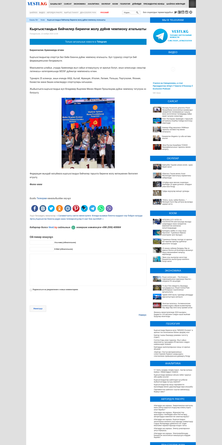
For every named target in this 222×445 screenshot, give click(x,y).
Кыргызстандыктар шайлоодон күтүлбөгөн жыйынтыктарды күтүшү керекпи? (170, 354)
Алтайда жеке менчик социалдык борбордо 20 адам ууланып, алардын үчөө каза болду (177, 184)
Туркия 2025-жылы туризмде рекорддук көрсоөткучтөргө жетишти (169, 274)
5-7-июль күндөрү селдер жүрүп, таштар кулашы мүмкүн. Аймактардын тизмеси (173, 344)
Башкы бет (56, 4)
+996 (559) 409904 (111, 227)
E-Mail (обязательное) (63, 249)
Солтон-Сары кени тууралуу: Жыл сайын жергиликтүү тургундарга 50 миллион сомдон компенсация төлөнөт (172, 315)
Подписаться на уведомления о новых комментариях (55, 290)
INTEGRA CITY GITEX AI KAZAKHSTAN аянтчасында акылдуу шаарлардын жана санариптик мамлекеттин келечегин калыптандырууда (170, 223)
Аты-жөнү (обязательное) (65, 242)
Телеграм (42, 198)
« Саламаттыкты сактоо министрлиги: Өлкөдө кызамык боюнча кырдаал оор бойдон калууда (99, 216)
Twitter (175, 12)
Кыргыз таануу (71, 13)
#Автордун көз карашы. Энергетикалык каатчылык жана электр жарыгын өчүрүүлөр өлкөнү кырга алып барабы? (174, 380)
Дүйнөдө (136, 4)
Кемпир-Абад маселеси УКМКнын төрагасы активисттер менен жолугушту (175, 130)
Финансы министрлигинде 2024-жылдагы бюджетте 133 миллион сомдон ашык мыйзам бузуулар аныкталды (172, 287)
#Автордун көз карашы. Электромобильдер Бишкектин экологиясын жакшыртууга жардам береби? (172, 408)
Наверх (142, 315)
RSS (192, 4)
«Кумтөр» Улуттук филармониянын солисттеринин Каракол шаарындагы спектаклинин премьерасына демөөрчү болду (172, 327)
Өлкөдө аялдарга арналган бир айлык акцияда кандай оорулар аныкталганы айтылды (172, 437)
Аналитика (93, 4)
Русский (105, 13)
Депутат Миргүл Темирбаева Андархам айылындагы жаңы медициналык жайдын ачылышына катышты (170, 426)
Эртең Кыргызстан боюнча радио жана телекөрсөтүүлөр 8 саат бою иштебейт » (66, 219)
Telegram (191, 12)
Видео (42, 13)
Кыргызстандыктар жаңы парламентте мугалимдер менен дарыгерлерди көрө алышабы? (174, 358)
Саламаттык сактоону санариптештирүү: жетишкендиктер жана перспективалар (170, 432)
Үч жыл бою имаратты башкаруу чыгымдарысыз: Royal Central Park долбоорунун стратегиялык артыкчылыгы (173, 268)
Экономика (80, 4)
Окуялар (105, 4)
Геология (125, 4)
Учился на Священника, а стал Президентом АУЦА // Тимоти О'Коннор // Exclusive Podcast (173, 86)
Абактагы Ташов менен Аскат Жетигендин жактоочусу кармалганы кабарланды (176, 176)
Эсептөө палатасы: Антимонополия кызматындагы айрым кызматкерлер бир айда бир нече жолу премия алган (174, 280)
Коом (115, 4)
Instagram (187, 12)
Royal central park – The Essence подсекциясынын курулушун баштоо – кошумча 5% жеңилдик (173, 262)
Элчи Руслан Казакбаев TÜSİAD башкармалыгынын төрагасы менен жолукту (176, 147)
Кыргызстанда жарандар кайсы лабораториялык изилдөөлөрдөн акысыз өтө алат (173, 442)
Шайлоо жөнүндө (175, 4)
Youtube (183, 12)
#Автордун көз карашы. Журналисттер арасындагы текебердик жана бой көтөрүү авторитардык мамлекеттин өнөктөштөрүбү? (171, 387)
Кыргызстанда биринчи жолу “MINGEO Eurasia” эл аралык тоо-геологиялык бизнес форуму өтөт (174, 304)
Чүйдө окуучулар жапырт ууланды (175, 191)
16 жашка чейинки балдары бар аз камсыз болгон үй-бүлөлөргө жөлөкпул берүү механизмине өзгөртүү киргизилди (170, 241)
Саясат (68, 4)
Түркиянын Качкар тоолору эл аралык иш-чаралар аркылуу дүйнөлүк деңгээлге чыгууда (172, 235)
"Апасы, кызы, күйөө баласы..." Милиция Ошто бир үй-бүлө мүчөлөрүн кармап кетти (177, 202)
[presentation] (51, 298)
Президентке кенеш (153, 4)
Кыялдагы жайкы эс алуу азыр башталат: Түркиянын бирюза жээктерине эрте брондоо (171, 230)
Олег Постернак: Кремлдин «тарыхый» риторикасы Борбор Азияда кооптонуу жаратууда (177, 121)
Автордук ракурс (54, 13)
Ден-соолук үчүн (88, 13)
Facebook (179, 12)
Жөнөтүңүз (37, 309)
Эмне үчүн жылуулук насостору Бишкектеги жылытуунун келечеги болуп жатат (171, 246)
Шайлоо (33, 13)
